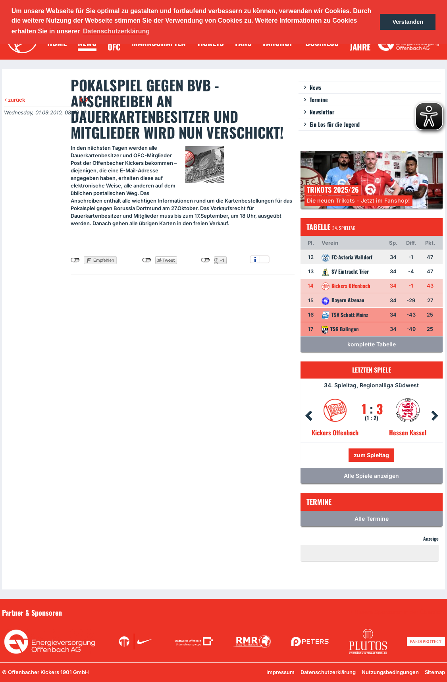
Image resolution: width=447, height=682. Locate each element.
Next (435, 416)
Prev (308, 416)
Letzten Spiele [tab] (371, 370)
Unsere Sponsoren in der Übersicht (400, 612)
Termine (319, 99)
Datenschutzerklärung (328, 672)
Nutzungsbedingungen (390, 672)
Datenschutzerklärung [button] (116, 31)
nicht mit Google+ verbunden (205, 260)
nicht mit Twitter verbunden (146, 260)
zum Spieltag (371, 455)
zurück (15, 100)
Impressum (280, 672)
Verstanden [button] (407, 22)
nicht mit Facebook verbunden (75, 260)
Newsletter (322, 112)
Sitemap (435, 672)
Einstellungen (265, 259)
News (315, 87)
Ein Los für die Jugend (335, 124)
